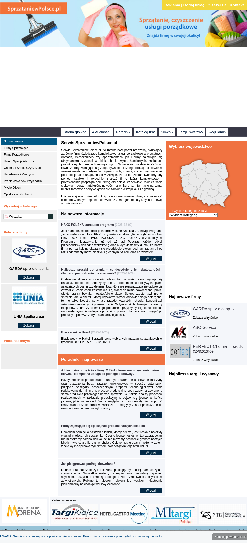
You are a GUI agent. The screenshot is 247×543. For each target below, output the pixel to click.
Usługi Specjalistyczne (19, 161)
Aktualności (101, 132)
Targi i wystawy (191, 132)
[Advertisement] (94, 87)
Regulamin (217, 132)
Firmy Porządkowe (16, 154)
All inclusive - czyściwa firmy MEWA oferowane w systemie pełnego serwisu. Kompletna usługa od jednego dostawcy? (111, 372)
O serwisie (217, 5)
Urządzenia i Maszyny (19, 174)
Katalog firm (145, 132)
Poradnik (123, 132)
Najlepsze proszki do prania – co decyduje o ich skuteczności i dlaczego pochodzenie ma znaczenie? (111, 271)
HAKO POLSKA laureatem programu (88, 225)
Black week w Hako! (75, 332)
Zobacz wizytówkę (205, 318)
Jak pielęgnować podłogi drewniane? (88, 464)
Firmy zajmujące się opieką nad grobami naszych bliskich (103, 426)
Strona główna (75, 132)
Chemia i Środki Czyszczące (23, 168)
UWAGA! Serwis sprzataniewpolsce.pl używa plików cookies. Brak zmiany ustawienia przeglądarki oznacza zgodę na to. (81, 536)
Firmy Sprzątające (16, 148)
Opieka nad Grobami (18, 194)
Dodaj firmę (194, 5)
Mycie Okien (12, 187)
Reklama (172, 5)
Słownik (167, 132)
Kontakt (237, 5)
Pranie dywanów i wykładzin (23, 181)
